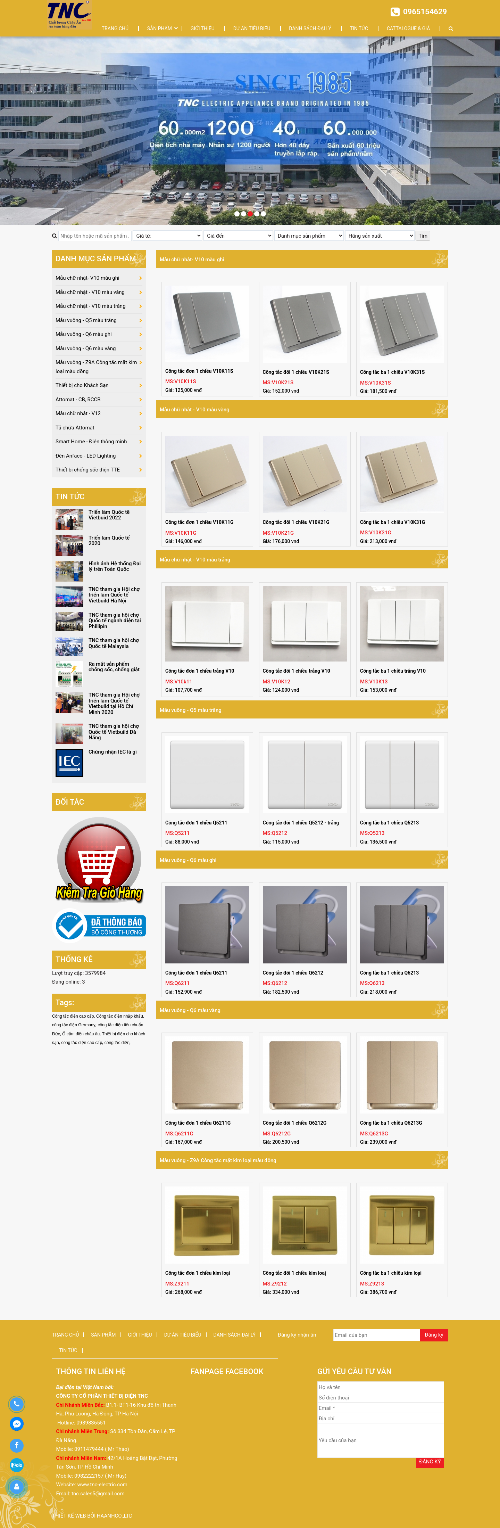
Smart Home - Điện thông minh (91, 441)
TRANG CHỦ (115, 28)
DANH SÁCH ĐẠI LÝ (310, 28)
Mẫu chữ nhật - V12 (78, 413)
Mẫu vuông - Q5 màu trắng (191, 710)
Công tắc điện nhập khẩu (119, 1016)
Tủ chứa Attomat (75, 428)
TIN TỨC (359, 28)
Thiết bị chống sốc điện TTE (88, 470)
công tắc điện (117, 1042)
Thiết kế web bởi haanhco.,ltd (92, 1516)
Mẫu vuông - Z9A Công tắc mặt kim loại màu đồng (218, 1160)
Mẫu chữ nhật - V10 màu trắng (195, 560)
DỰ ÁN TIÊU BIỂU (251, 28)
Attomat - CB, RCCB (78, 399)
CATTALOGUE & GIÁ (408, 28)
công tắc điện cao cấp (81, 1042)
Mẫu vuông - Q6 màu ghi (188, 860)
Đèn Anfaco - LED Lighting (86, 456)
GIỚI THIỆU (203, 28)
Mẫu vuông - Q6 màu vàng (190, 1010)
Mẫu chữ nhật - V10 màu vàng (195, 409)
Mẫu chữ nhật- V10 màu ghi (192, 259)
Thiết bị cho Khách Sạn (82, 385)
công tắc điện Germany (73, 1024)
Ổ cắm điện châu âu (81, 1034)
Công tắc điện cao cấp (73, 1016)
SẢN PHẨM (159, 28)
